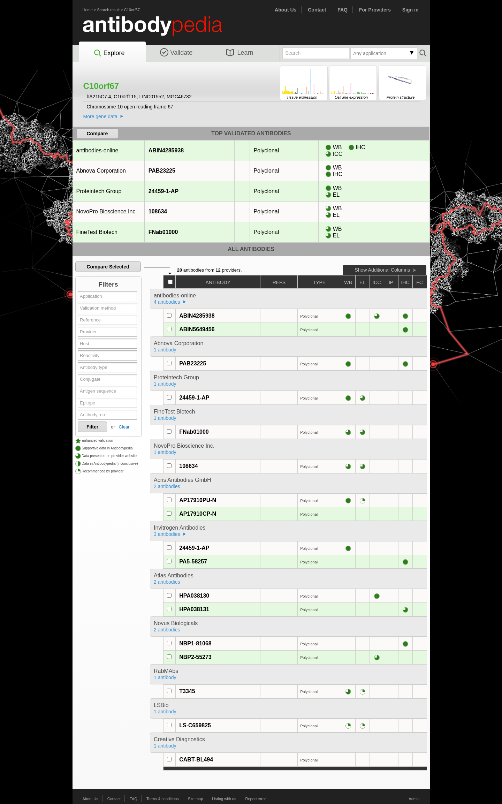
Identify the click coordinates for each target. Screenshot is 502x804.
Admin (414, 799)
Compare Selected (107, 267)
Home (88, 10)
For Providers (375, 10)
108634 (157, 211)
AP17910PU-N (197, 500)
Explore (109, 53)
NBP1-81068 (195, 643)
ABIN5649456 (196, 329)
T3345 (187, 691)
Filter (92, 427)
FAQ (342, 10)
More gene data (100, 116)
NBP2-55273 (195, 657)
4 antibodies (167, 302)
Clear (124, 427)
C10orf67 (132, 10)
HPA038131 (194, 609)
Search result (108, 10)
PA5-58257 (193, 561)
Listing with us (224, 799)
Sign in (410, 10)
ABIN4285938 (166, 150)
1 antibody (165, 349)
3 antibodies (167, 534)
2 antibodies (167, 486)
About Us (285, 10)
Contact (317, 10)
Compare (97, 133)
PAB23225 (161, 171)
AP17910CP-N (197, 514)
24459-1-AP (163, 191)
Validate (176, 52)
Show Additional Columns (382, 270)
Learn (239, 52)
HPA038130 (194, 596)
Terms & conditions (162, 799)
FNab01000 (163, 232)
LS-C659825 (195, 725)
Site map (195, 799)
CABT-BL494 (196, 760)
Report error (255, 799)
